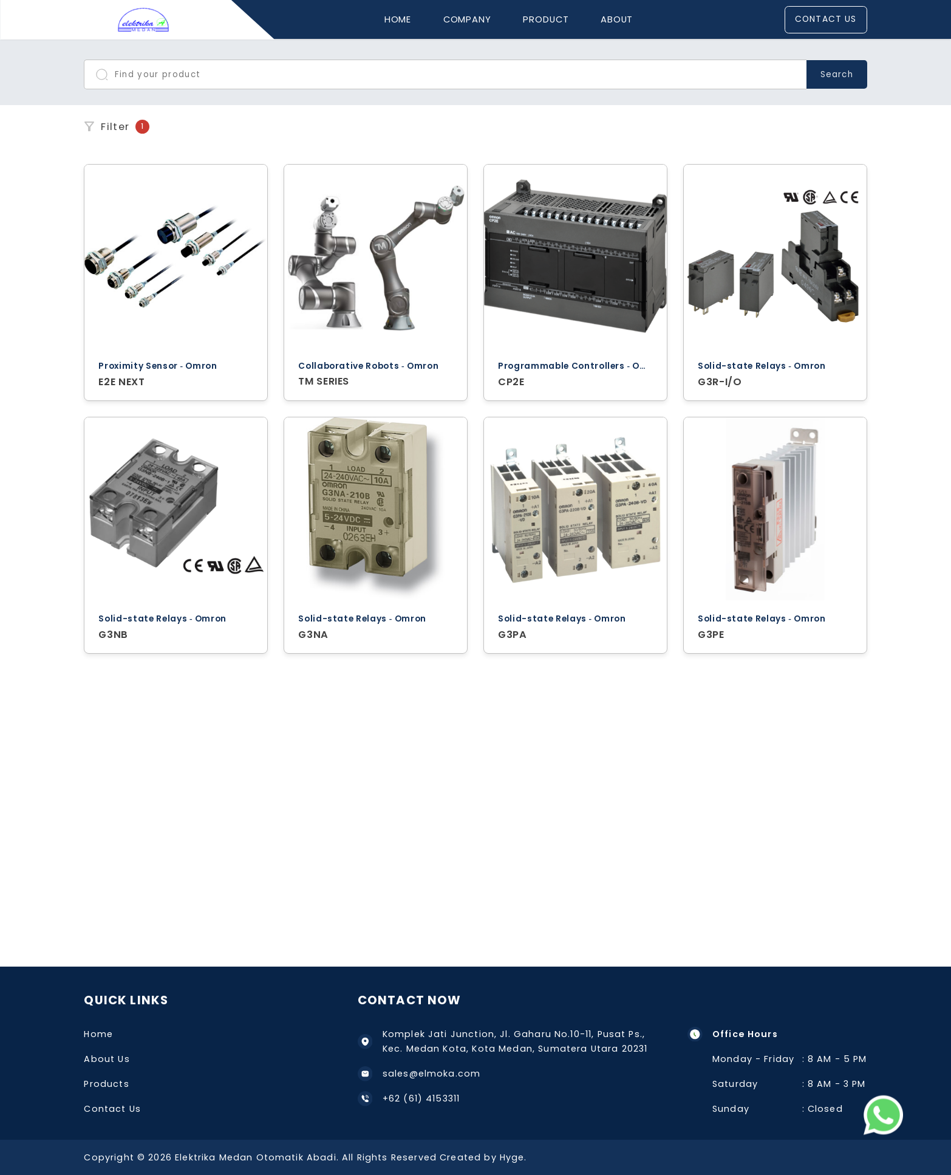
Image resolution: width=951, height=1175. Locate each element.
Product (545, 19)
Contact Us (825, 19)
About (617, 19)
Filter (116, 127)
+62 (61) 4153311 (409, 1098)
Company (467, 19)
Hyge (512, 1157)
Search (836, 74)
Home (398, 19)
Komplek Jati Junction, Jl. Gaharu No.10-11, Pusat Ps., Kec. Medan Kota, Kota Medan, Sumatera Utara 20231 (503, 1041)
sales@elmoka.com (419, 1073)
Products (106, 1084)
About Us (106, 1059)
